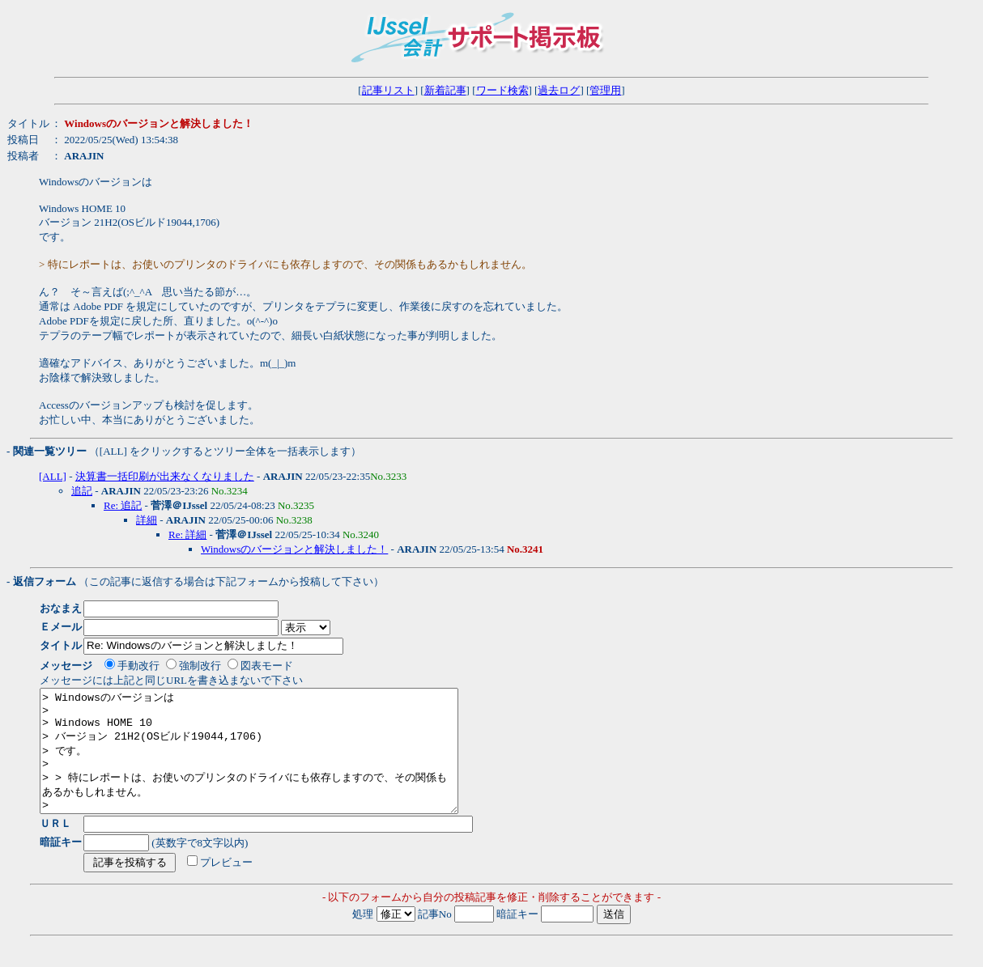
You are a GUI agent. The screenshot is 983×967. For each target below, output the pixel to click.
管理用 (605, 90)
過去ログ (559, 90)
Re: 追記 (123, 505)
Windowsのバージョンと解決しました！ (294, 549)
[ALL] (52, 476)
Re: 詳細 (187, 534)
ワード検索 (502, 90)
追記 (81, 491)
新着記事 (445, 90)
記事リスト (388, 90)
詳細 (146, 520)
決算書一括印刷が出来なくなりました (164, 476)
